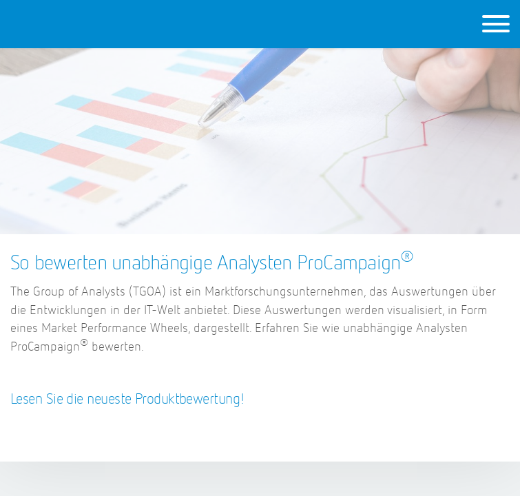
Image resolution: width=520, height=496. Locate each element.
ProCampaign (104, 24)
